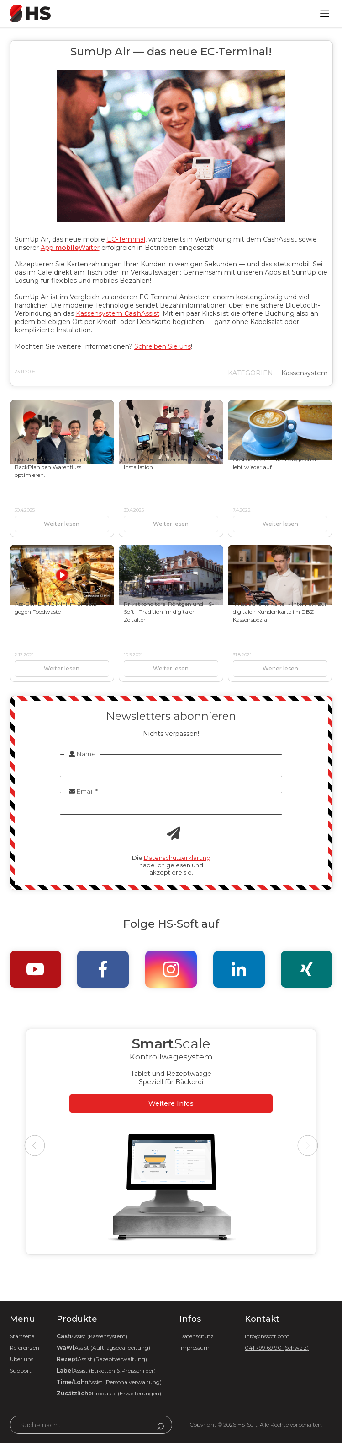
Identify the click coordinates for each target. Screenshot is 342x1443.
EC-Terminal (126, 239)
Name (82, 753)
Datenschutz (196, 1336)
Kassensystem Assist (117, 313)
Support (21, 1370)
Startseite (22, 1336)
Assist (92, 1336)
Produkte (109, 1393)
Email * (83, 791)
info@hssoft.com (267, 1336)
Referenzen (24, 1347)
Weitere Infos (171, 1103)
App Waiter (70, 247)
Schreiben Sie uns (162, 346)
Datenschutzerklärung (177, 857)
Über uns (21, 1359)
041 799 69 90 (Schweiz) (277, 1347)
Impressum (194, 1347)
